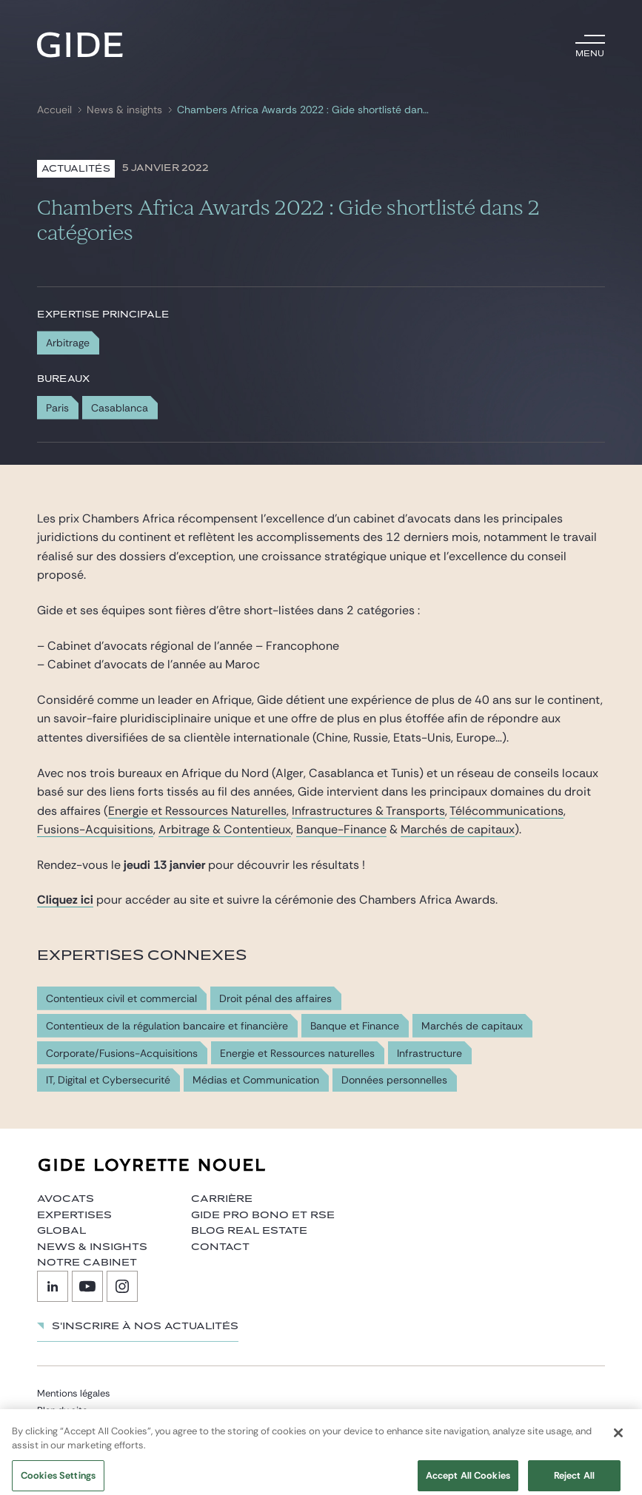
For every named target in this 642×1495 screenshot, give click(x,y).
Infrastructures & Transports (368, 811)
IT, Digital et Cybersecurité (108, 1080)
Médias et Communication (256, 1080)
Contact (220, 1247)
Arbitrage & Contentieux (224, 829)
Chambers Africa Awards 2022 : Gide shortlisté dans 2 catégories (305, 109)
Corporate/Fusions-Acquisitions (122, 1053)
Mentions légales (73, 1393)
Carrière (222, 1199)
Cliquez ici (65, 899)
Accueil (54, 109)
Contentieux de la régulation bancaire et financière (167, 1026)
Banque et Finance (354, 1026)
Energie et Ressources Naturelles (197, 811)
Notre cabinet (87, 1262)
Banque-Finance (341, 829)
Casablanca (119, 407)
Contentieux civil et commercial (121, 998)
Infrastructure (429, 1053)
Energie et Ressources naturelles (297, 1053)
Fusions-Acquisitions (95, 829)
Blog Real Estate (249, 1231)
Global (61, 1231)
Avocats (65, 1199)
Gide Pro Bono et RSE (263, 1215)
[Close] (618, 1442)
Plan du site (62, 1410)
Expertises (74, 1215)
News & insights (124, 109)
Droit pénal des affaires (275, 998)
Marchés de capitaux (458, 829)
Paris (57, 407)
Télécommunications (506, 811)
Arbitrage (68, 342)
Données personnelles (394, 1080)
